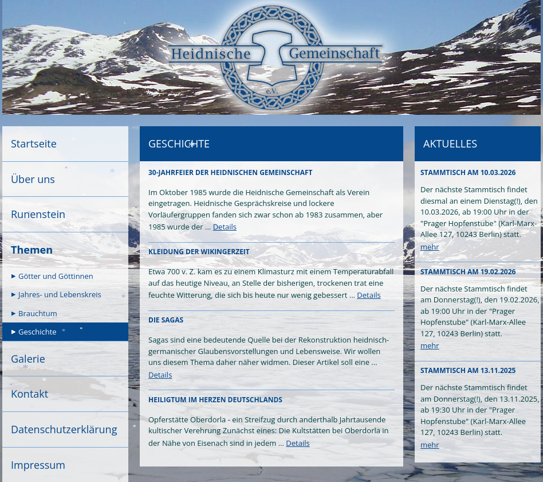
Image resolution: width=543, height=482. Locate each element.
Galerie (28, 359)
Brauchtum (37, 313)
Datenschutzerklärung (64, 429)
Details (225, 226)
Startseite (34, 143)
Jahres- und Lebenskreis (59, 294)
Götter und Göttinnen (55, 276)
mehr (429, 247)
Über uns (33, 179)
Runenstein (38, 214)
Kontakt (29, 394)
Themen (32, 249)
